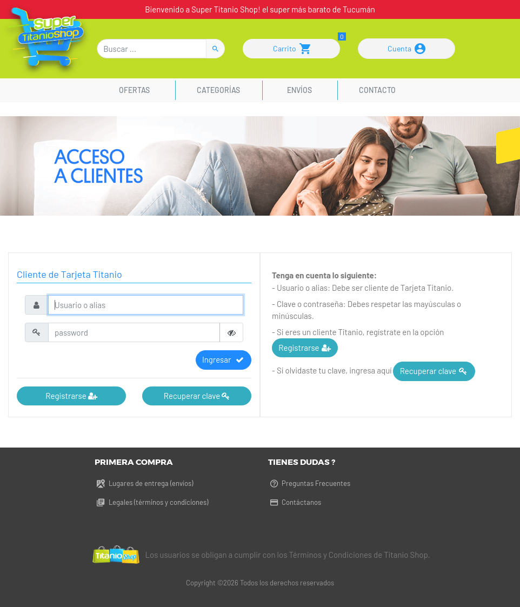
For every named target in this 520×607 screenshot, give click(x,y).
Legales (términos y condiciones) (151, 502)
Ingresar (223, 359)
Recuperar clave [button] (197, 396)
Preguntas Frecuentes (309, 483)
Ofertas (136, 90)
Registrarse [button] (71, 396)
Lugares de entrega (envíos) (143, 483)
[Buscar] (151, 48)
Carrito (291, 48)
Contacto (377, 90)
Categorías (218, 90)
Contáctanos (294, 502)
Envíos (299, 90)
